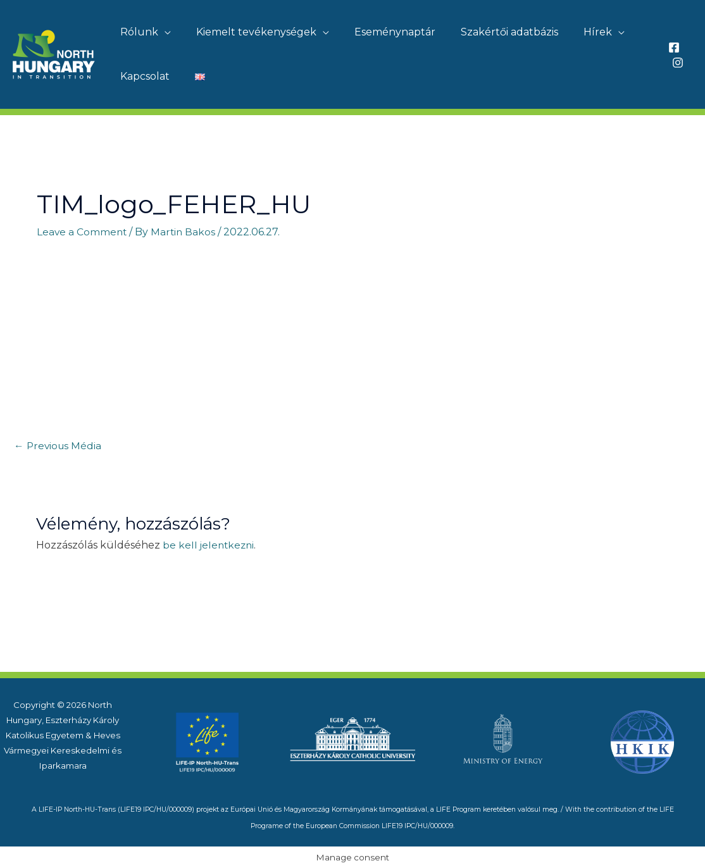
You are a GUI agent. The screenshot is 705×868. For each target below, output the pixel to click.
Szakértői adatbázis (491, 32)
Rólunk (137, 32)
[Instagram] (676, 62)
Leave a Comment (82, 232)
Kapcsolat (142, 76)
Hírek (575, 32)
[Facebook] (672, 47)
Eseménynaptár (382, 32)
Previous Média (59, 446)
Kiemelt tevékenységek (249, 32)
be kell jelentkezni (210, 545)
